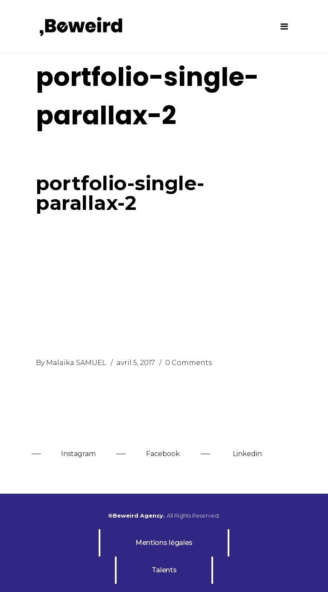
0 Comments (188, 363)
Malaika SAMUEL (76, 363)
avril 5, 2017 (136, 363)
